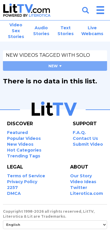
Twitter (78, 187)
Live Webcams (92, 30)
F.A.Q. (79, 132)
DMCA (14, 193)
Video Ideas (83, 181)
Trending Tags (23, 156)
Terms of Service (26, 175)
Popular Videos (24, 138)
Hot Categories (24, 150)
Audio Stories (41, 30)
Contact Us (85, 138)
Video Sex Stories (16, 30)
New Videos (20, 144)
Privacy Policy (22, 181)
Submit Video (88, 144)
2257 (12, 187)
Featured (17, 132)
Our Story (81, 175)
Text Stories (65, 30)
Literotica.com (86, 193)
